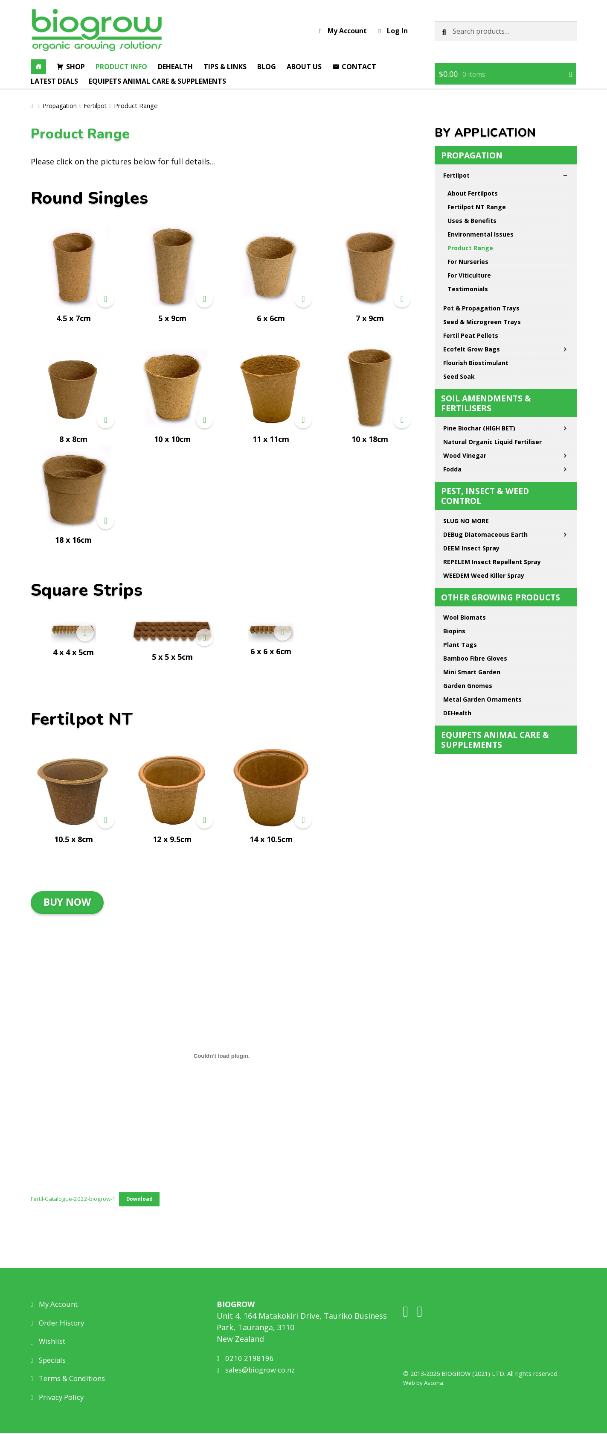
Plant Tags (460, 525)
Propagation (61, 105)
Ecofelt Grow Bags (505, 230)
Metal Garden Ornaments (482, 580)
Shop (75, 66)
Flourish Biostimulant (475, 244)
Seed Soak (459, 257)
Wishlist (50, 1342)
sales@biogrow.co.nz (259, 1370)
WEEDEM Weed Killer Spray (483, 456)
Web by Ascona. (425, 1384)
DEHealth (457, 594)
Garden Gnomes (467, 566)
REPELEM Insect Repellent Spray (492, 443)
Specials (50, 1360)
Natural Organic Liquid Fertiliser (492, 323)
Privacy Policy (60, 1398)
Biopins (454, 512)
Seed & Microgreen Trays (482, 203)
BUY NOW (67, 902)
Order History (60, 1323)
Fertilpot (98, 105)
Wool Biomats (464, 498)
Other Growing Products (500, 478)
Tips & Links (225, 66)
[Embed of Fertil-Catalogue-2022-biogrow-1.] (222, 1056)
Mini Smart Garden (471, 553)
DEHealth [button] (175, 66)
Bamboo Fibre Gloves (475, 539)
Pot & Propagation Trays (481, 189)
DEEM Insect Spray (471, 429)
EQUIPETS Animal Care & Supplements (157, 81)
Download (148, 1199)
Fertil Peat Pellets (470, 216)
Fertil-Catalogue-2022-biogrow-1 (77, 1199)
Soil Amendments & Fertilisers (486, 284)
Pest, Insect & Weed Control (485, 376)
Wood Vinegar (505, 336)
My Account (342, 30)
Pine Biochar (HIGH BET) (505, 309)
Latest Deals (54, 81)
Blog (266, 66)
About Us (304, 66)
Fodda (505, 350)
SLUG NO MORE (466, 402)
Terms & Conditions (72, 1379)
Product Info (121, 66)
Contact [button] (359, 66)
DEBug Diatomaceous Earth (505, 415)
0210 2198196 (246, 1359)
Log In (392, 30)
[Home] (38, 66)
